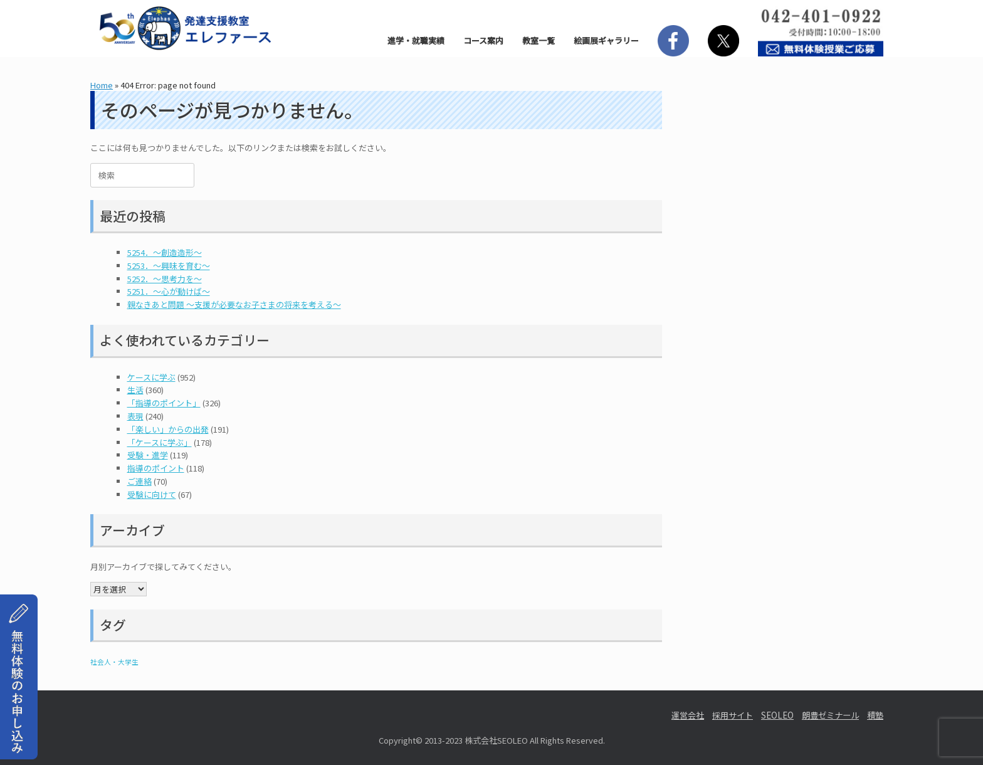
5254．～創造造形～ (164, 252)
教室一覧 (538, 40)
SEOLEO (777, 715)
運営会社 (687, 715)
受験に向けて (151, 494)
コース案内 (483, 40)
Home (101, 85)
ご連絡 (139, 481)
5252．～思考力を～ (164, 279)
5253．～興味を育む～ (168, 266)
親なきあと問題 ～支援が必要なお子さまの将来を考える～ (234, 304)
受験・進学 (147, 455)
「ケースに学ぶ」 (159, 442)
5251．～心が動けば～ (168, 291)
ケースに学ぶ (151, 377)
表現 (135, 416)
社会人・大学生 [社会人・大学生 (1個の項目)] (114, 662)
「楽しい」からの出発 (168, 429)
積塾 (875, 715)
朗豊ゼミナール (830, 715)
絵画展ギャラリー (606, 40)
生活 (135, 390)
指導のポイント (155, 468)
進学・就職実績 (415, 40)
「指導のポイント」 (164, 403)
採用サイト (732, 715)
